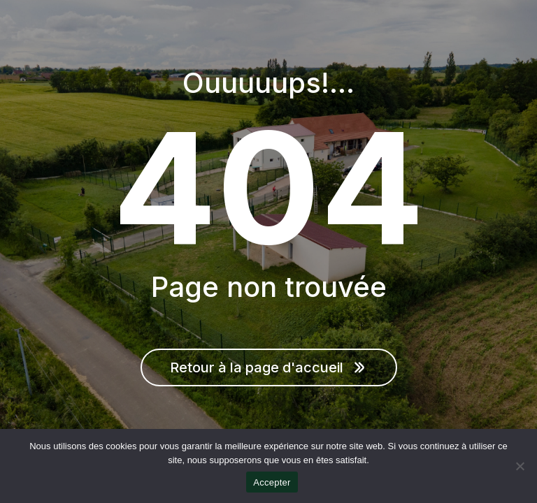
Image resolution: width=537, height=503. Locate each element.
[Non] (520, 466)
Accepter (271, 482)
